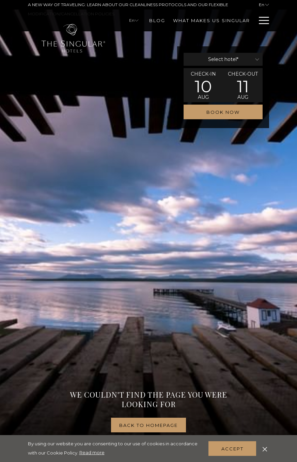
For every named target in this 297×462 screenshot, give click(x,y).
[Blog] (157, 20)
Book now (223, 112)
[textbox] (223, 59)
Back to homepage (148, 425)
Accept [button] (232, 448)
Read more (92, 452)
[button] (203, 85)
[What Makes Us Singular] (211, 20)
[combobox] (223, 59)
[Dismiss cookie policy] (265, 448)
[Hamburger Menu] (261, 20)
